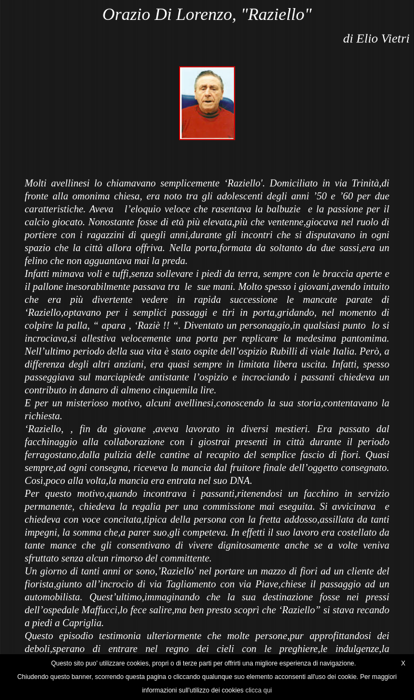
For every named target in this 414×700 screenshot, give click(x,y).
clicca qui (258, 690)
